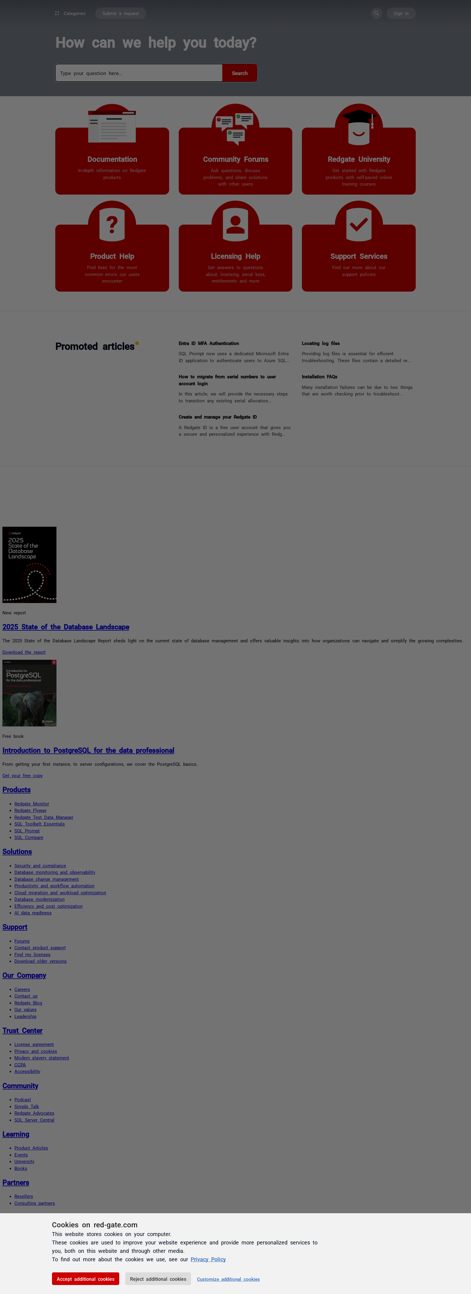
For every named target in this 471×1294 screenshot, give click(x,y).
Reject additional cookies (158, 1278)
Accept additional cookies (85, 1278)
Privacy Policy (208, 1259)
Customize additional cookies (228, 1279)
